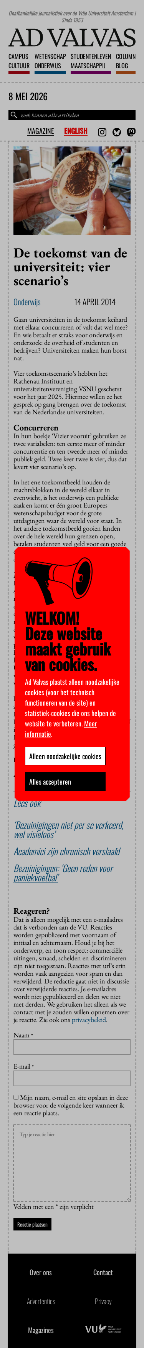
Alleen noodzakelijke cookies (65, 756)
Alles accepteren (50, 782)
